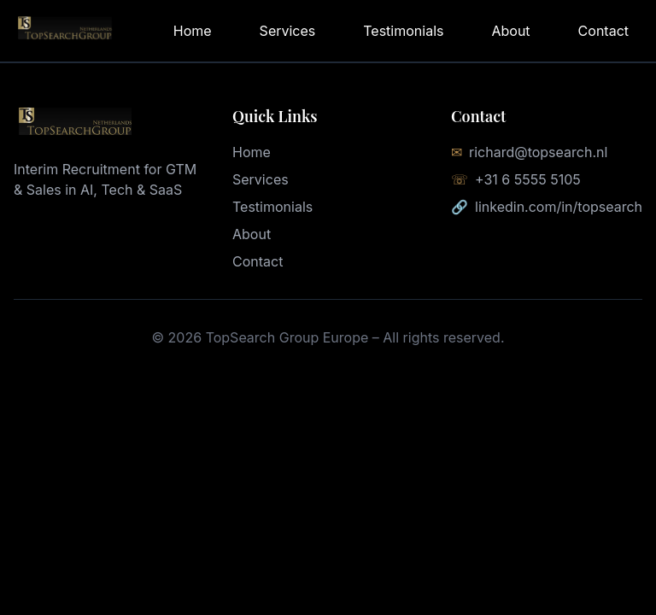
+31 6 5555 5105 (528, 179)
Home (192, 30)
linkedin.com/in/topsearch (558, 206)
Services (288, 30)
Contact (603, 30)
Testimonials (403, 30)
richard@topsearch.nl (538, 152)
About (510, 30)
